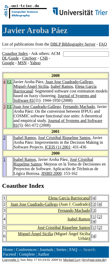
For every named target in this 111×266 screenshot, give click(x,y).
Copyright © (11, 260)
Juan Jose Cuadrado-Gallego (69, 82)
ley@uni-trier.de (94, 260)
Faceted (9, 254)
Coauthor (14, 185)
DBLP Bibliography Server (73, 44)
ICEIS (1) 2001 (57, 147)
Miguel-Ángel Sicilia (31, 86)
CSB (44, 58)
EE (9, 82)
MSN (22, 63)
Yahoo (35, 63)
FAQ (103, 44)
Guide (14, 58)
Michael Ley (72, 260)
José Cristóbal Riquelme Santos (64, 137)
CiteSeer (29, 58)
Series (61, 249)
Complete (27, 254)
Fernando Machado (79, 106)
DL (4, 58)
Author (43, 254)
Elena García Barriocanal (69, 198)
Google (8, 63)
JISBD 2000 (51, 173)
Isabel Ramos (62, 86)
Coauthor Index (15, 53)
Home (8, 249)
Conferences (26, 249)
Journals (46, 249)
